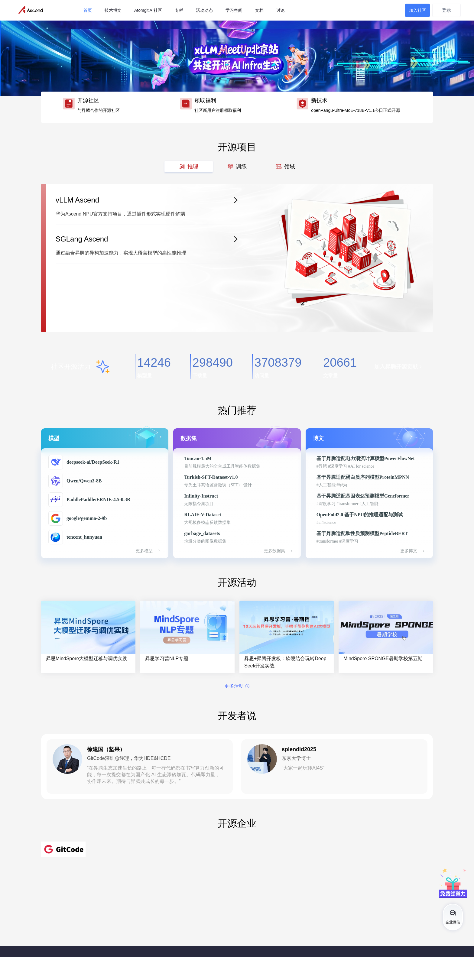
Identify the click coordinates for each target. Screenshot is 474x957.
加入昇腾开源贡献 (398, 367)
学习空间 (234, 10)
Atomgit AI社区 (148, 10)
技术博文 (113, 10)
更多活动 (237, 686)
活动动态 (204, 10)
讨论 (280, 10)
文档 (259, 10)
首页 (87, 10)
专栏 (179, 10)
